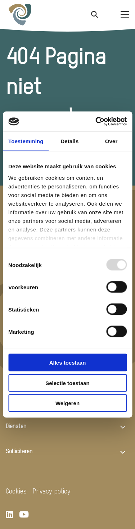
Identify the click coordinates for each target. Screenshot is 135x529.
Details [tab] (69, 141)
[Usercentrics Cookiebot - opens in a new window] (96, 121)
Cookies (16, 491)
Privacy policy (51, 491)
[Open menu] (122, 14)
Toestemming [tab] (26, 141)
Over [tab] (111, 141)
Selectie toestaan (67, 383)
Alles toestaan (67, 363)
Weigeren (67, 403)
